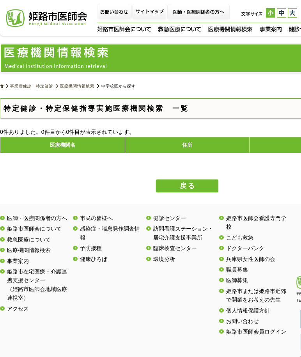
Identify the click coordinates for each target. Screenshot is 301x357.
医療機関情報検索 (230, 29)
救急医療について (180, 29)
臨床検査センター (175, 248)
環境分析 (164, 259)
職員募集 (237, 269)
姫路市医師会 (46, 18)
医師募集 (237, 280)
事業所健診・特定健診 (31, 86)
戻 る (187, 186)
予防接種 (91, 248)
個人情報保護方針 (248, 310)
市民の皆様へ (96, 218)
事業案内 (270, 29)
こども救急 (239, 237)
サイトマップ (149, 12)
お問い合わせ (114, 12)
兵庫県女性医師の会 (250, 259)
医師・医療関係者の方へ (198, 12)
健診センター (169, 218)
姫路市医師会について (124, 29)
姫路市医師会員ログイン (256, 332)
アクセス (18, 308)
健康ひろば (93, 259)
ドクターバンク (245, 248)
